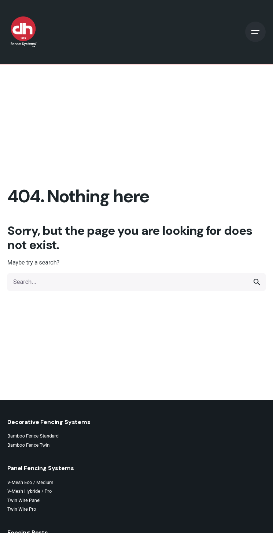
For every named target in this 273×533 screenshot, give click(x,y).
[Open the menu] (255, 32)
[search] (257, 282)
